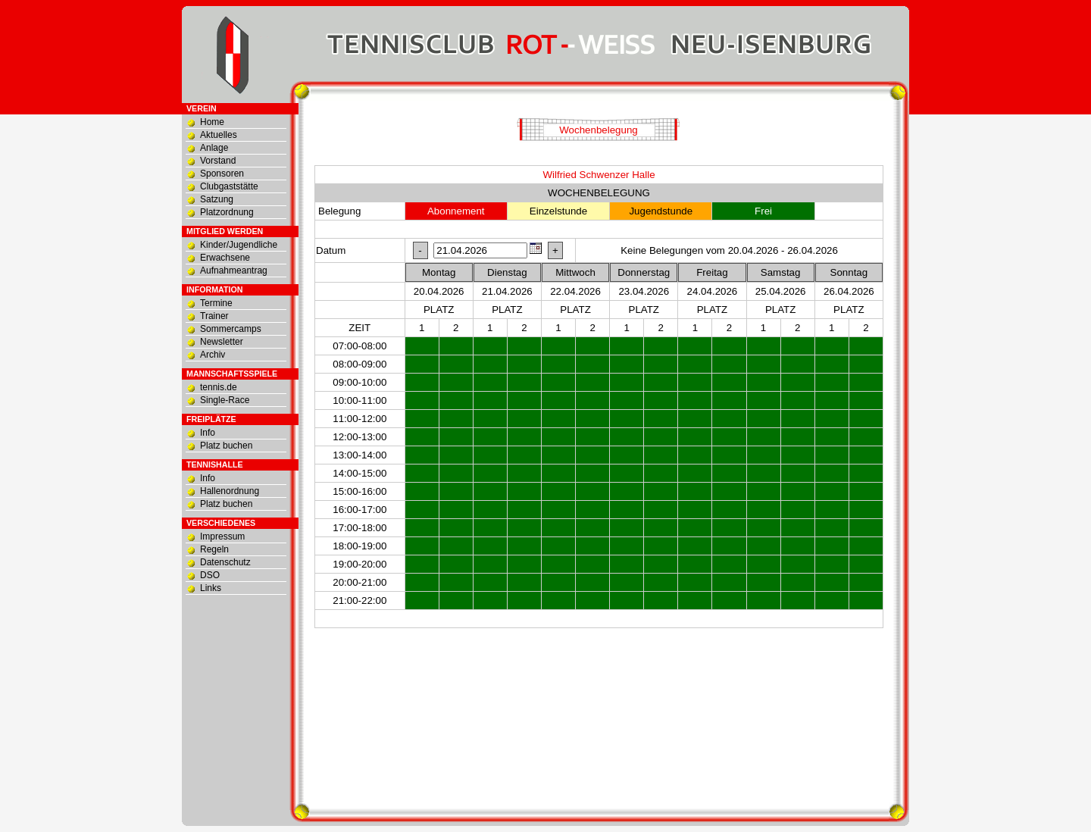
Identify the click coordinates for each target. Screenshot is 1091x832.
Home (212, 122)
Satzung (216, 199)
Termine (216, 303)
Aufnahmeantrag (233, 270)
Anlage (214, 147)
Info (207, 432)
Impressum (222, 536)
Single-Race (224, 400)
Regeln (214, 549)
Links (210, 588)
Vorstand (218, 160)
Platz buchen (226, 445)
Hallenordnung (229, 491)
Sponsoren (222, 173)
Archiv (212, 354)
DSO (210, 575)
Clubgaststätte (229, 186)
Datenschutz (225, 562)
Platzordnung (227, 212)
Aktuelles (218, 135)
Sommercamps (230, 329)
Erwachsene (225, 257)
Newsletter (221, 341)
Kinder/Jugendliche (238, 244)
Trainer (214, 316)
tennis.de (218, 387)
